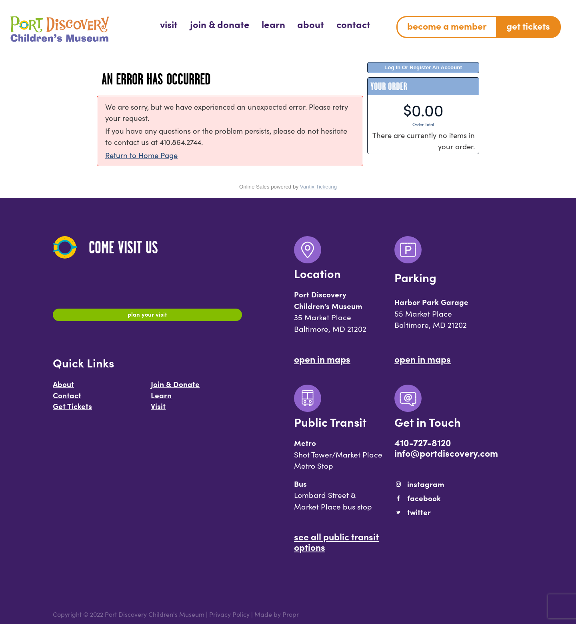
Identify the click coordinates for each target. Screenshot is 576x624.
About (63, 388)
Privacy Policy (229, 614)
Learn (161, 399)
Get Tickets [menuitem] (528, 25)
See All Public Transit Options (336, 541)
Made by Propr (276, 614)
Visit (158, 410)
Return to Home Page (141, 155)
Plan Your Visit (147, 316)
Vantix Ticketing (318, 187)
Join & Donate (175, 388)
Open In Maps (322, 358)
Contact (67, 399)
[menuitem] (169, 24)
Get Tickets (72, 410)
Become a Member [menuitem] (446, 25)
